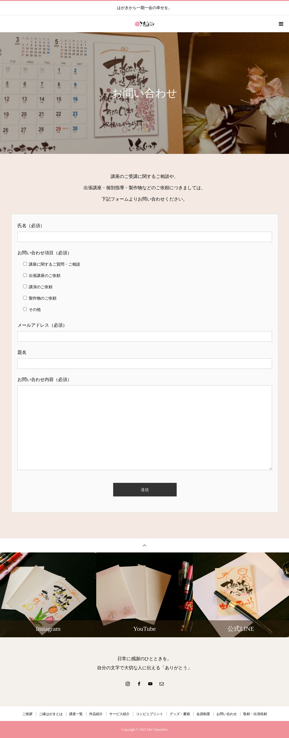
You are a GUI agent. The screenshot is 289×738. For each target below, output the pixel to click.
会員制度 (203, 714)
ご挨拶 (27, 714)
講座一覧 (76, 714)
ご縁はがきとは (51, 714)
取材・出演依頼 (255, 714)
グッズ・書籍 (180, 714)
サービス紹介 (119, 714)
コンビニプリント (149, 714)
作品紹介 (96, 714)
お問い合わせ (226, 714)
